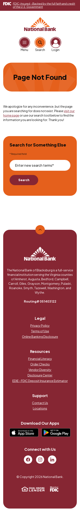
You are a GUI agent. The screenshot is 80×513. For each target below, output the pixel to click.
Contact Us (40, 403)
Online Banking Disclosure (40, 336)
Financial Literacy (40, 359)
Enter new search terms (34, 165)
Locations (40, 408)
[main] (40, 140)
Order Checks (40, 364)
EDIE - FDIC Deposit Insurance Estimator (40, 381)
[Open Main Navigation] (24, 42)
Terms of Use (40, 331)
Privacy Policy (40, 325)
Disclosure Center (40, 375)
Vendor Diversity (40, 370)
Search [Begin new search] (23, 180)
